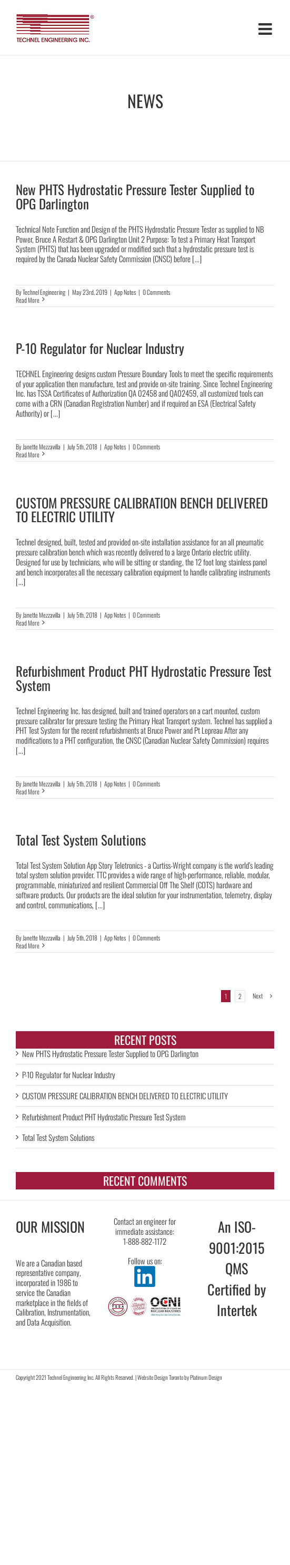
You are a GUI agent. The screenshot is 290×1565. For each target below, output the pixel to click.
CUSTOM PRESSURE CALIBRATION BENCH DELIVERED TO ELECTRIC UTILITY (142, 509)
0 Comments (156, 291)
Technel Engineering (44, 291)
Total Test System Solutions (81, 839)
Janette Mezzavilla (42, 446)
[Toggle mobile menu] (266, 29)
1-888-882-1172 (144, 1241)
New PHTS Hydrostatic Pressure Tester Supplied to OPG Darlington (135, 196)
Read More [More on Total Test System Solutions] (27, 945)
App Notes (125, 291)
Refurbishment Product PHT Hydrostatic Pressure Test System (144, 678)
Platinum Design (206, 1377)
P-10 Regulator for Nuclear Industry (100, 348)
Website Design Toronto (160, 1377)
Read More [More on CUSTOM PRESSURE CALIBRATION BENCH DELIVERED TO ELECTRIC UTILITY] (27, 623)
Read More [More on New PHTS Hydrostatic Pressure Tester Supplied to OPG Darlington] (27, 300)
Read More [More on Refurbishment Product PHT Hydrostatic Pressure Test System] (27, 791)
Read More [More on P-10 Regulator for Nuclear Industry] (27, 454)
